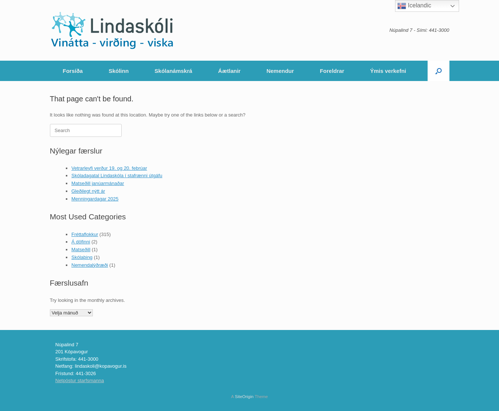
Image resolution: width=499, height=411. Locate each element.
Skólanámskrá (173, 71)
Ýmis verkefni (388, 71)
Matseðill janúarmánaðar (97, 183)
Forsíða (73, 71)
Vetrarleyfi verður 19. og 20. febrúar (109, 168)
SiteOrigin (244, 396)
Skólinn (119, 71)
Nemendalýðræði (89, 265)
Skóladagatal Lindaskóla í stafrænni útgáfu (116, 175)
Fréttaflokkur (84, 234)
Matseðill (80, 249)
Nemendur (280, 71)
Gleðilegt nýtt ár (88, 191)
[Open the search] (438, 71)
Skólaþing (81, 257)
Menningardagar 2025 (94, 199)
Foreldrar (332, 71)
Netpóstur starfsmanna (79, 380)
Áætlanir (229, 71)
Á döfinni (80, 242)
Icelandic (414, 5)
